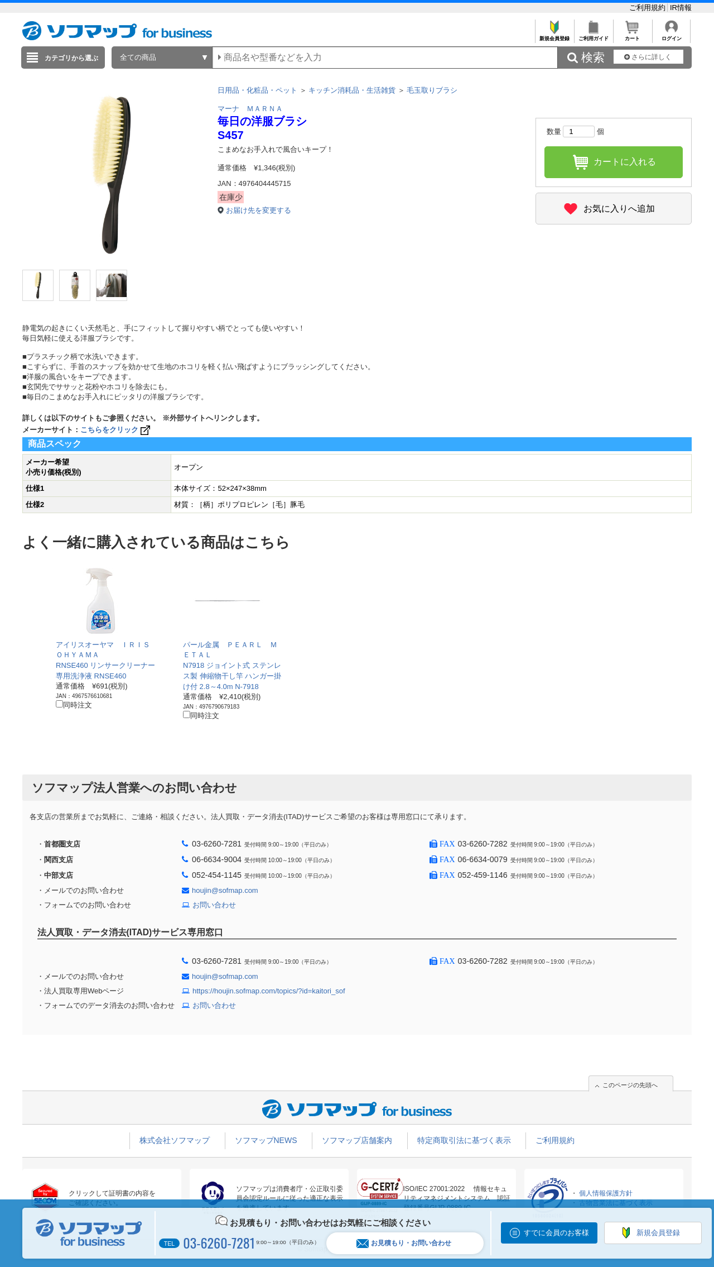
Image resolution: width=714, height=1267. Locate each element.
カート (632, 35)
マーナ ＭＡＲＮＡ (250, 108)
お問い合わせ (214, 905)
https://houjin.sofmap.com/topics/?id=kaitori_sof (268, 991)
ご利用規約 (648, 7)
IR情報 (681, 7)
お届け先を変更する (258, 210)
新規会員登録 (554, 35)
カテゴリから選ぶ (71, 58)
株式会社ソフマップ (174, 1140)
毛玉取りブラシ (432, 90)
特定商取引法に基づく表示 (464, 1140)
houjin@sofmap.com (225, 890)
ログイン (671, 35)
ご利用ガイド (593, 35)
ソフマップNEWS (266, 1140)
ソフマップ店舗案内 (357, 1140)
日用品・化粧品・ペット (257, 90)
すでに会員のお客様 (556, 1232)
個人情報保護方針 (606, 1193)
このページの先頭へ (630, 1085)
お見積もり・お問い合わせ (403, 1243)
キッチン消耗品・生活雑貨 (351, 90)
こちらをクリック (116, 429)
